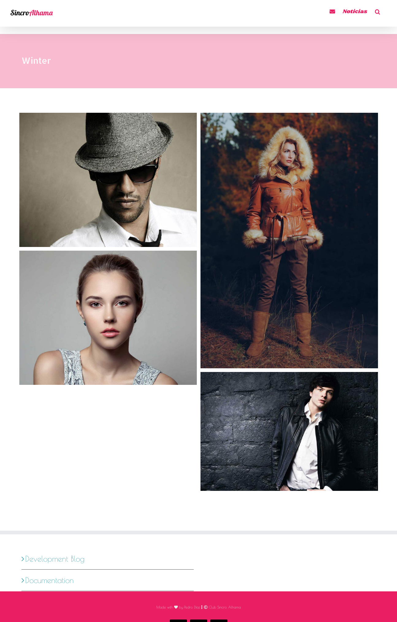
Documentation (49, 545)
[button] (377, 10)
